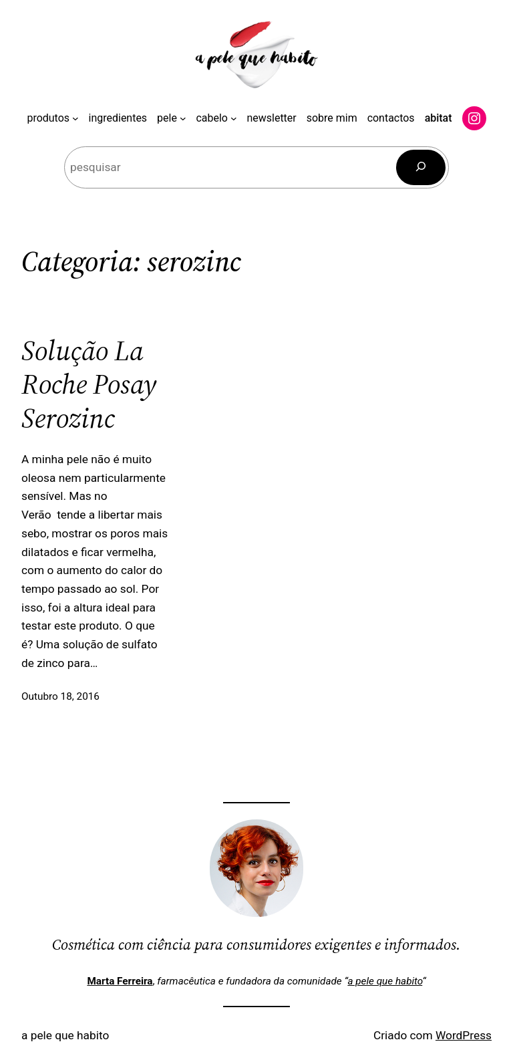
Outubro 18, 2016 (60, 696)
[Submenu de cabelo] (233, 118)
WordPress (464, 1035)
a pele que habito (384, 981)
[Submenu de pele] (183, 118)
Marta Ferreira (119, 981)
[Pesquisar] (421, 167)
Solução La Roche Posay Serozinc (88, 384)
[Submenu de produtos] (75, 118)
